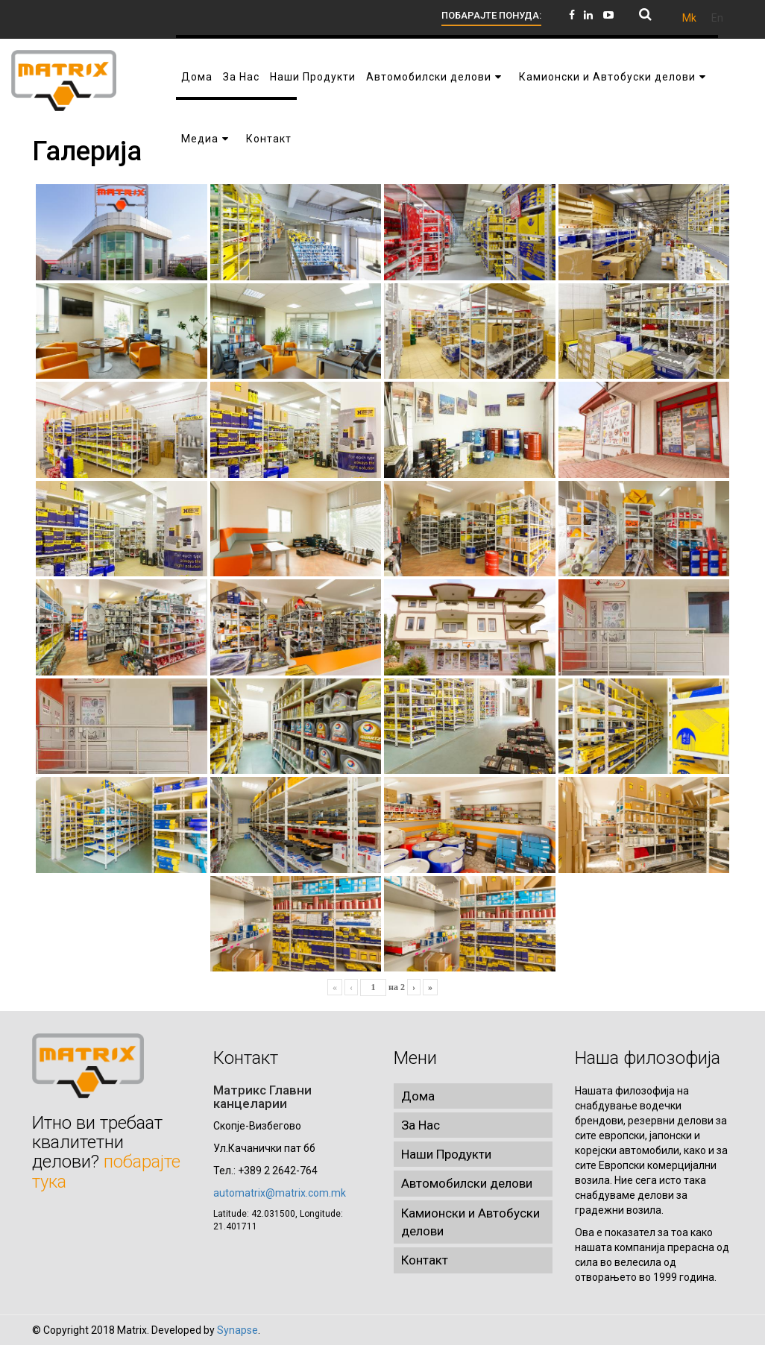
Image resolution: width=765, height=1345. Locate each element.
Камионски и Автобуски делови (470, 1222)
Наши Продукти (446, 1154)
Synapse (237, 1330)
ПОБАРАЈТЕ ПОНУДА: (491, 15)
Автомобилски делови (466, 1183)
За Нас (420, 1125)
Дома (418, 1096)
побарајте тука (106, 1171)
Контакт (424, 1260)
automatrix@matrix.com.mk (279, 1193)
